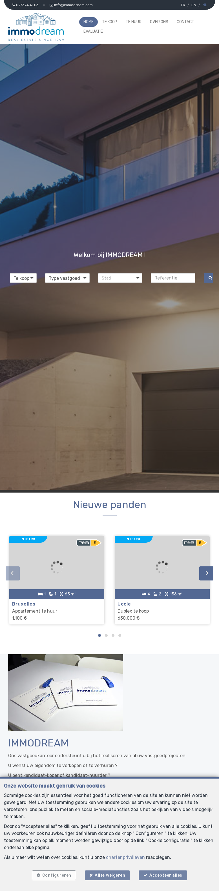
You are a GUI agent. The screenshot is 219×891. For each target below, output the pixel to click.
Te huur (133, 21)
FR (183, 5)
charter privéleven (125, 856)
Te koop (109, 21)
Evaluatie (93, 31)
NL (204, 5)
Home (88, 21)
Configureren (55, 874)
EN (193, 5)
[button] (120, 278)
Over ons (159, 21)
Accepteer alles (167, 874)
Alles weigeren (110, 874)
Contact (185, 21)
